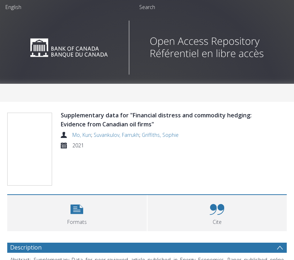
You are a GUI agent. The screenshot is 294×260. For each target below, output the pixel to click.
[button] (77, 212)
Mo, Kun (81, 134)
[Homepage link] (147, 45)
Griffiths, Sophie (160, 134)
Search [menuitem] (147, 7)
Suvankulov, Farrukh (116, 134)
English (13, 7)
